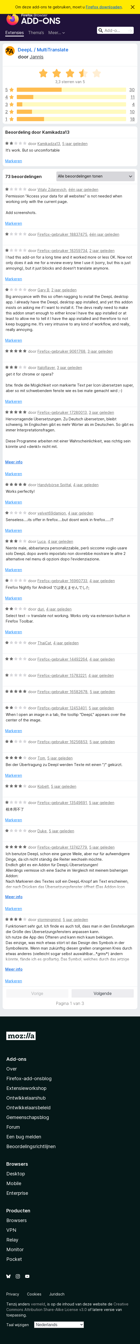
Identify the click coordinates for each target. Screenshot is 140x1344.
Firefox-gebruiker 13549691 (62, 802)
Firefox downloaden (104, 7)
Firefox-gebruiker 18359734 (62, 250)
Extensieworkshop (26, 1088)
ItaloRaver (46, 367)
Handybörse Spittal (54, 485)
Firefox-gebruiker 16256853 (62, 742)
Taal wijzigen (17, 1324)
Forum (13, 1127)
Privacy (12, 1294)
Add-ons (16, 1059)
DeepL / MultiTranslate (43, 49)
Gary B (43, 290)
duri (40, 609)
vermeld (38, 1304)
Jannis (37, 57)
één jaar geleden (83, 189)
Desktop (15, 1173)
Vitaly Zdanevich (51, 189)
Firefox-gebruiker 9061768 (61, 351)
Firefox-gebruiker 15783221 (61, 675)
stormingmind (49, 919)
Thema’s (36, 32)
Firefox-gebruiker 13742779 (62, 847)
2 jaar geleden (102, 250)
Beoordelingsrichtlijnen (31, 1146)
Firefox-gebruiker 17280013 (62, 412)
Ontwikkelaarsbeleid (28, 1107)
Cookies (34, 1294)
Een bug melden (23, 1136)
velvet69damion (51, 513)
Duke (42, 831)
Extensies (14, 32)
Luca (41, 541)
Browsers (16, 1220)
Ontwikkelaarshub (26, 1098)
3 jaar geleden (100, 351)
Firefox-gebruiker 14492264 (62, 659)
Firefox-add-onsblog (29, 1078)
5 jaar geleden (75, 143)
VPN (11, 1230)
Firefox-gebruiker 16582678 (62, 691)
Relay (12, 1240)
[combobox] (115, 30)
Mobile (13, 1183)
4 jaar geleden (86, 485)
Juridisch (56, 1294)
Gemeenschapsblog (27, 1117)
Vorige (37, 993)
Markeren (13, 161)
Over (11, 1069)
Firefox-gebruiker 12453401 (62, 708)
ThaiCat (44, 643)
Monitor (15, 1249)
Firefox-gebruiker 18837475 (62, 234)
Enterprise (17, 1193)
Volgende (103, 993)
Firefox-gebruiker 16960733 (62, 581)
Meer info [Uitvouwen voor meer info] (14, 462)
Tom (41, 758)
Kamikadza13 (48, 143)
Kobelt (43, 786)
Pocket (14, 1259)
